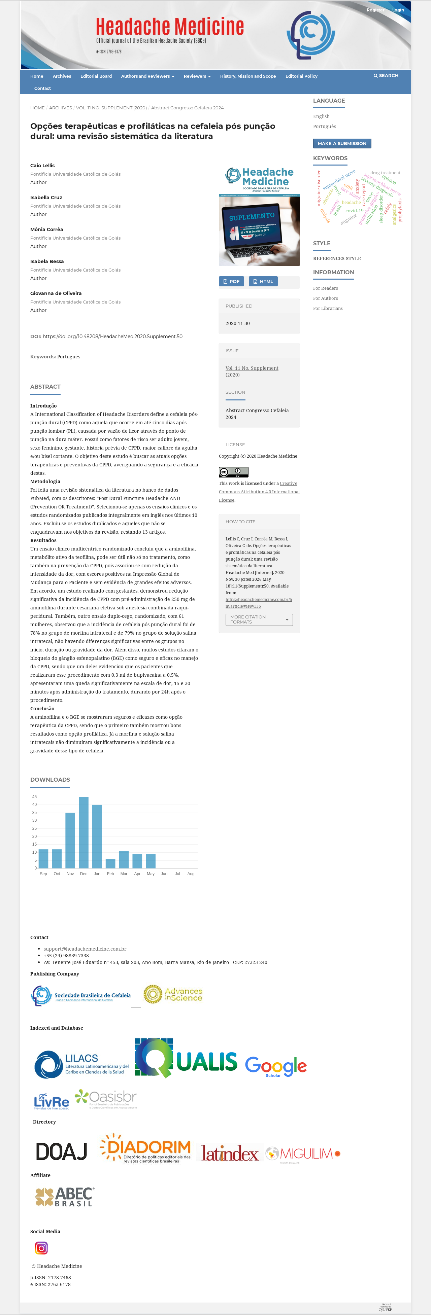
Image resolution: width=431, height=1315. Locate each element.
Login (398, 9)
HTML (266, 281)
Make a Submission (342, 143)
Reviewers (195, 76)
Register (376, 9)
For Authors (325, 298)
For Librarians (328, 308)
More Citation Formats (248, 619)
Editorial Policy (302, 76)
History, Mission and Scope (248, 76)
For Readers (325, 288)
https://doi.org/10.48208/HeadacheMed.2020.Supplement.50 (113, 336)
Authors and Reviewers (146, 76)
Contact (42, 88)
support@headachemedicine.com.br (85, 949)
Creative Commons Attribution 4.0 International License (259, 491)
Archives (62, 76)
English (321, 116)
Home (36, 76)
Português (324, 126)
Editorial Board (96, 76)
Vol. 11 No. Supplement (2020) (111, 107)
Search (386, 75)
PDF (233, 281)
